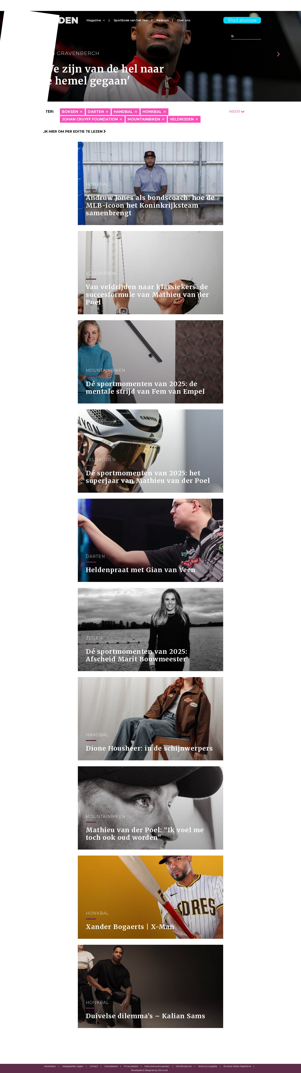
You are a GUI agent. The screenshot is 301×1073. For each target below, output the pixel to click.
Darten (96, 112)
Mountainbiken (144, 119)
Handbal (123, 112)
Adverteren (50, 1066)
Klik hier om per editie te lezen (73, 131)
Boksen (70, 112)
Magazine (94, 20)
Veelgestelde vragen (72, 1066)
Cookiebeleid (111, 1066)
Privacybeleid (131, 1066)
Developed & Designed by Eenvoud (149, 1070)
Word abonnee (242, 20)
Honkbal (152, 112)
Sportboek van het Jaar (131, 20)
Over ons (183, 20)
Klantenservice (184, 1066)
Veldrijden (182, 119)
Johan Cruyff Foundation (90, 119)
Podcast (162, 20)
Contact (94, 1066)
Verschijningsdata (207, 1066)
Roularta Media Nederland (237, 1066)
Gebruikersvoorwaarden (157, 1066)
